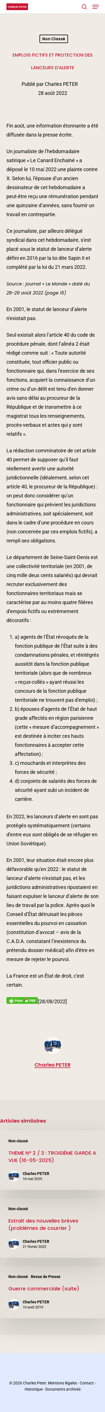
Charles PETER (61, 84)
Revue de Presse (45, 1276)
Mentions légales (62, 1383)
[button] (95, 7)
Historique (34, 1389)
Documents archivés (63, 1389)
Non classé (53, 39)
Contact (87, 1383)
